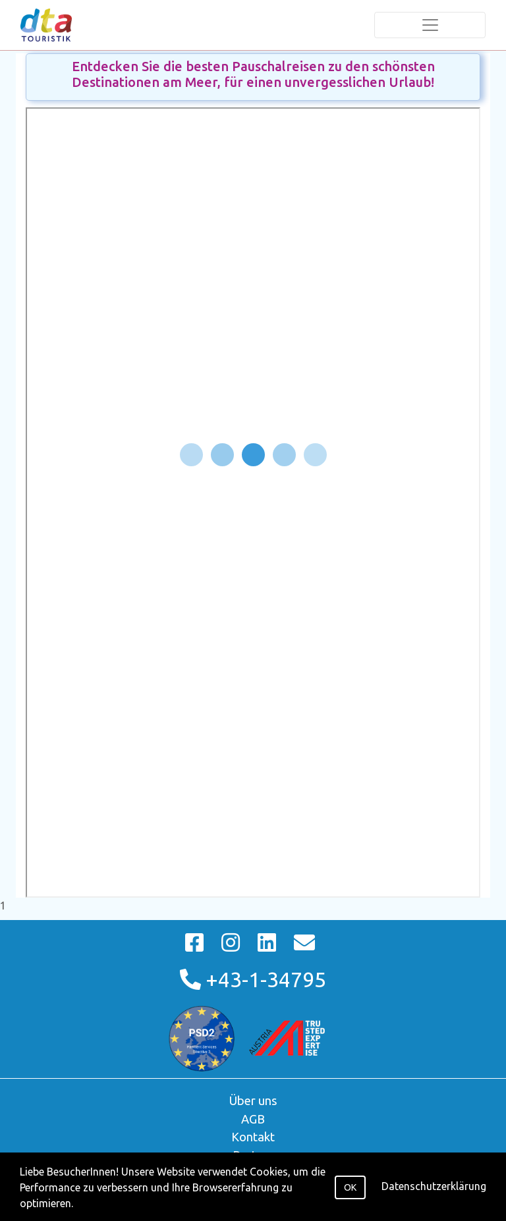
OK (350, 1187)
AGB (253, 1119)
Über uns (253, 1100)
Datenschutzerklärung (433, 1186)
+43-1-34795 (253, 979)
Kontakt (253, 1136)
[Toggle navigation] (430, 25)
